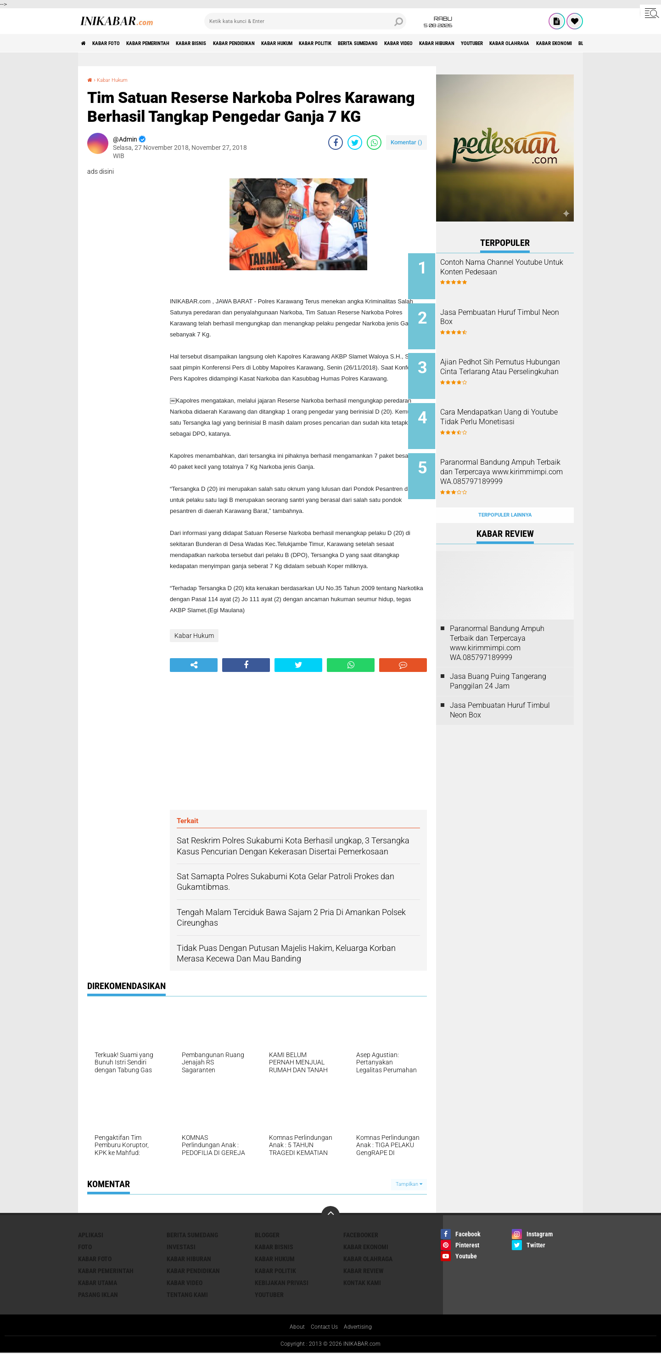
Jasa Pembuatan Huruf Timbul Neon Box (505, 313)
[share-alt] (194, 665)
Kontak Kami (362, 1282)
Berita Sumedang (450, 43)
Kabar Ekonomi (365, 1247)
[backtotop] (330, 1215)
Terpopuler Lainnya (505, 493)
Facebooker (360, 1235)
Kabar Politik (393, 43)
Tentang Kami (187, 1294)
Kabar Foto (116, 43)
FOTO (85, 1247)
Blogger (267, 1235)
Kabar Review (363, 1270)
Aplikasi (90, 1235)
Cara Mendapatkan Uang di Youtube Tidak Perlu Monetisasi (512, 411)
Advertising (361, 1327)
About (293, 1327)
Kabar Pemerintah (171, 43)
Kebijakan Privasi (281, 1282)
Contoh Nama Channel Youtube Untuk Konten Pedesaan (505, 272)
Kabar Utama (97, 1282)
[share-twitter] (354, 142)
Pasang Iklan (98, 1294)
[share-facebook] (335, 142)
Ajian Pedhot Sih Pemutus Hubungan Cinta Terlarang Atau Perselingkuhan (511, 365)
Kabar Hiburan (555, 43)
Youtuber (269, 1294)
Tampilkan (409, 1184)
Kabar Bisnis (228, 43)
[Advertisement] (298, 741)
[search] (305, 21)
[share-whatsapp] (374, 142)
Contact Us (323, 1327)
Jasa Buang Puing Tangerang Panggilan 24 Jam (498, 659)
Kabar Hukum (342, 43)
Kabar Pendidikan (285, 43)
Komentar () (406, 142)
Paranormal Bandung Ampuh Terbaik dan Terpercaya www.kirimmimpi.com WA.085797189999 (515, 462)
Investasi (181, 1247)
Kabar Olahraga (367, 1259)
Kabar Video (504, 43)
